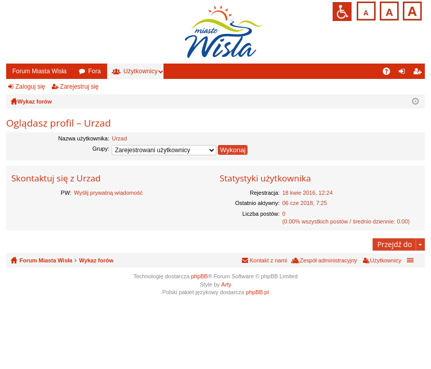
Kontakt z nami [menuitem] (268, 260)
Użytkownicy (141, 71)
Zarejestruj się (79, 86)
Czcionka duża (411, 10)
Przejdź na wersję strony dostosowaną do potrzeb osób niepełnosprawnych (342, 11)
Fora (94, 71)
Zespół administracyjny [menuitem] (328, 260)
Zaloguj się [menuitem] (404, 73)
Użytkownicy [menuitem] (385, 260)
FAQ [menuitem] (389, 73)
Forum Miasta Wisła (39, 71)
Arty (226, 284)
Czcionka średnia (388, 10)
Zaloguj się (30, 86)
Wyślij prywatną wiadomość (108, 193)
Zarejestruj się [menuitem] (419, 73)
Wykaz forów (96, 260)
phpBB (199, 276)
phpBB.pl (257, 292)
